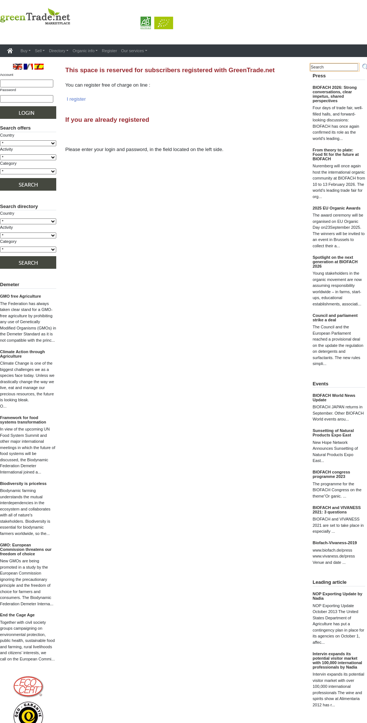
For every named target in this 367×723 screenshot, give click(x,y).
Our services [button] (132, 50)
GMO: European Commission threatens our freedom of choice (25, 549)
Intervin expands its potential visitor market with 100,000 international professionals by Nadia (337, 660)
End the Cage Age (17, 615)
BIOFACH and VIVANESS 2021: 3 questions (337, 509)
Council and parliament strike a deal (335, 317)
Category (8, 163)
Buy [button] (24, 50)
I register (76, 99)
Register (109, 50)
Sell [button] (38, 50)
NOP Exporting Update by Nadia (337, 596)
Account (6, 75)
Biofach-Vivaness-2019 (335, 542)
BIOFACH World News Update (334, 397)
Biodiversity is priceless (23, 483)
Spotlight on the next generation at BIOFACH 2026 (335, 261)
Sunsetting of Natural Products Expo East (333, 432)
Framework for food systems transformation (23, 419)
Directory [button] (57, 50)
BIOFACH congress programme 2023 (331, 474)
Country (7, 135)
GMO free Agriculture (20, 296)
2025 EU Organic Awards (337, 208)
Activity (6, 149)
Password (8, 90)
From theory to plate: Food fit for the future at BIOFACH (336, 154)
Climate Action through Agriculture (22, 353)
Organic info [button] (83, 50)
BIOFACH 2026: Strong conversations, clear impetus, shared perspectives (335, 94)
